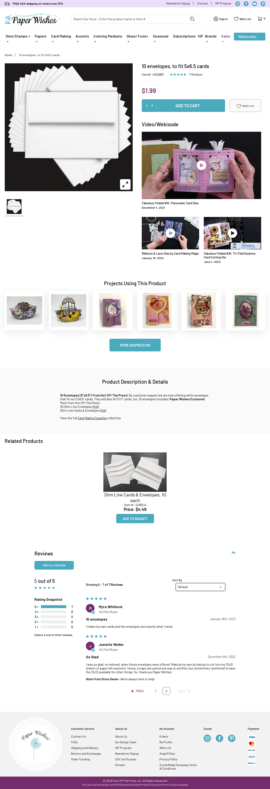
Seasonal (160, 38)
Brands (211, 38)
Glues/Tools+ (137, 38)
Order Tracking (80, 759)
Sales (225, 38)
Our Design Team (125, 742)
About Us (121, 736)
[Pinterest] (263, 3)
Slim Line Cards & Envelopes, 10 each (135, 497)
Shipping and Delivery (84, 748)
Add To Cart (187, 105)
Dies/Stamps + (18, 38)
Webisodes (247, 37)
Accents (82, 38)
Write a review (54, 565)
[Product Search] (128, 19)
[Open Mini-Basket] (261, 19)
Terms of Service (172, 784)
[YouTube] (254, 3)
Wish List (245, 106)
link (95, 407)
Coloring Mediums (107, 38)
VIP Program (223, 3)
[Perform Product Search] (192, 19)
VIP (200, 36)
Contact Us (78, 736)
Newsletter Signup (178, 3)
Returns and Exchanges (86, 753)
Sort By (177, 580)
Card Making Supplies (92, 418)
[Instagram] (237, 3)
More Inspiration (135, 345)
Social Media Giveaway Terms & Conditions (178, 766)
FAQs (74, 742)
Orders (163, 736)
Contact (202, 3)
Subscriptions (184, 36)
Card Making (61, 38)
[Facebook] (246, 3)
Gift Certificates (125, 759)
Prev (137, 691)
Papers (40, 38)
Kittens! (120, 765)
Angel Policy (167, 753)
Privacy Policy (168, 759)
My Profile (165, 742)
